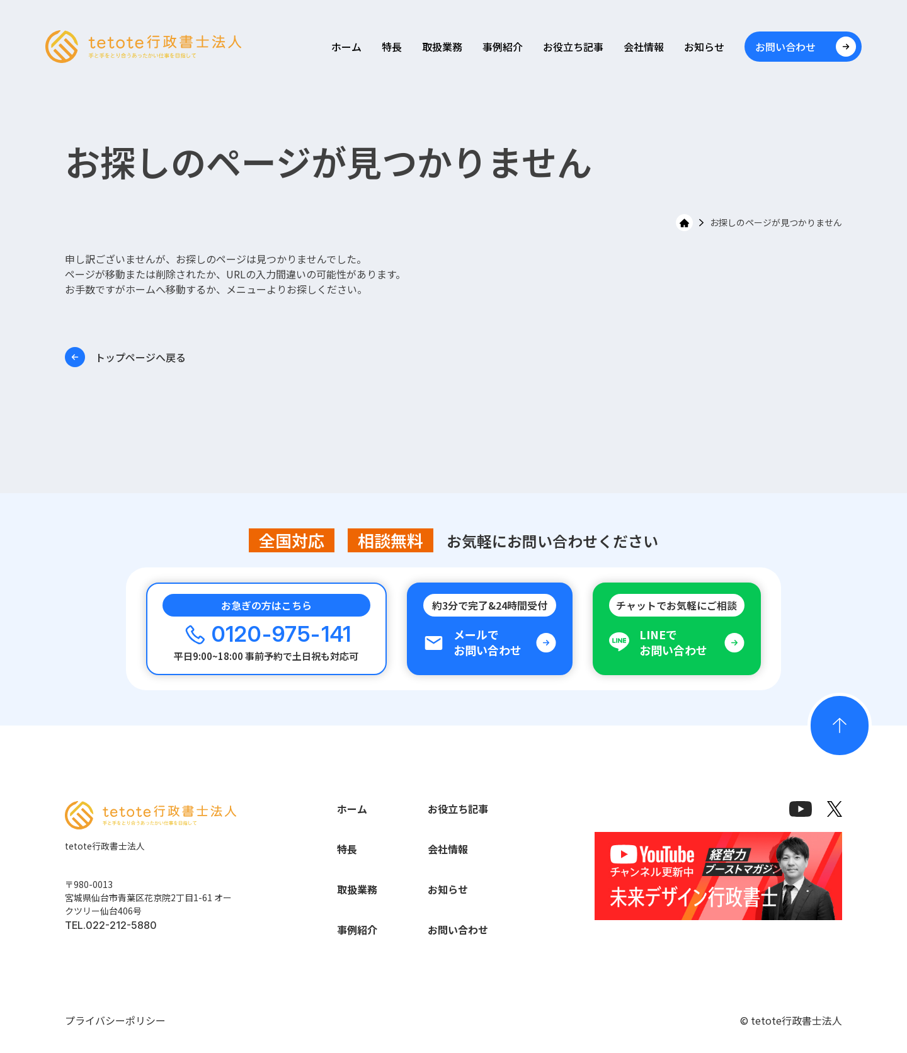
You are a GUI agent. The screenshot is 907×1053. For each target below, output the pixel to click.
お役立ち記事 (573, 46)
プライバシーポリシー (115, 1020)
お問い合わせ (458, 929)
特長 (392, 46)
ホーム (346, 46)
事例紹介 (502, 46)
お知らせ (704, 46)
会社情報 (644, 46)
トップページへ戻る (125, 357)
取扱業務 (442, 46)
